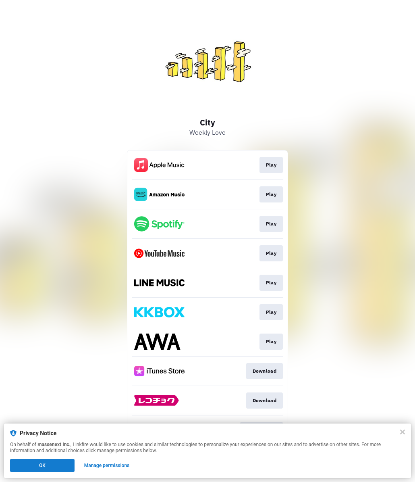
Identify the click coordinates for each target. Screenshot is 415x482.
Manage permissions (107, 465)
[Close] (402, 432)
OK (42, 465)
